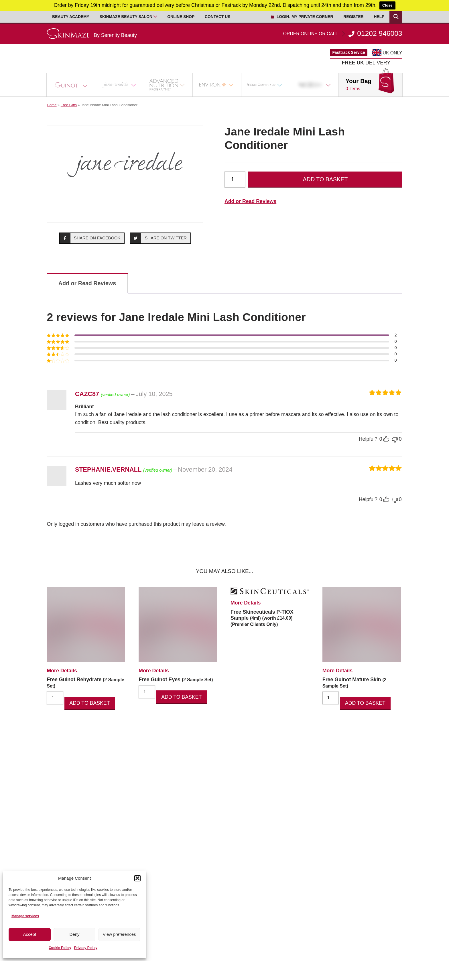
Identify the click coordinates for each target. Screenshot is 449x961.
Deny (74, 934)
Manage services (25, 916)
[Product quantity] (234, 180)
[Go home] (92, 33)
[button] (137, 878)
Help (379, 17)
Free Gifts (69, 105)
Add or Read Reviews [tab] (87, 283)
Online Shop (180, 17)
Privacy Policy (85, 948)
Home (51, 105)
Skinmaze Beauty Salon (126, 17)
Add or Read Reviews (250, 201)
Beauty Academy (70, 17)
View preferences (119, 934)
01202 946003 (342, 33)
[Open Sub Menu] (155, 17)
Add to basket (325, 179)
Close (387, 5)
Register (353, 17)
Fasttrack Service (348, 52)
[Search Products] (395, 17)
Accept (29, 934)
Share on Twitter (158, 238)
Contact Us (217, 17)
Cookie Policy (60, 948)
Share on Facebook (90, 238)
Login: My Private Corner (302, 17)
